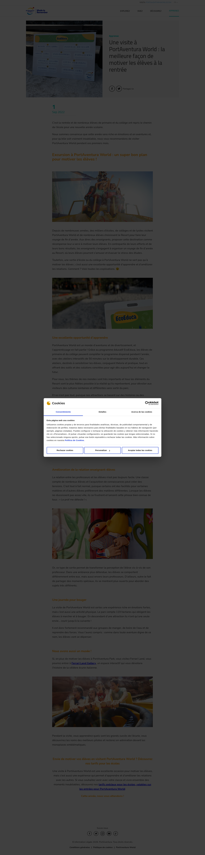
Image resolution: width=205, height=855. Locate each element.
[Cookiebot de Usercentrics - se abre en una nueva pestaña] (147, 403)
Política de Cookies (74, 440)
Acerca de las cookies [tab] (141, 412)
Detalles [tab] (102, 412)
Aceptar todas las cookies (140, 450)
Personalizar (102, 450)
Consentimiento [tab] (63, 412)
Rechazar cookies (65, 450)
